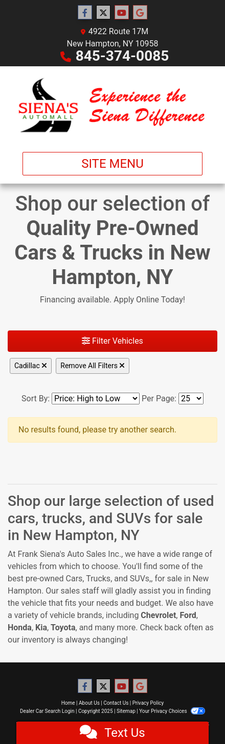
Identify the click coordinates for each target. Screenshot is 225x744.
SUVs (139, 578)
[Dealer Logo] (112, 105)
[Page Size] (191, 398)
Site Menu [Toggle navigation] (112, 164)
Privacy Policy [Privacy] (148, 703)
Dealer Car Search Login (47, 711)
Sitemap (126, 711)
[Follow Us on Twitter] (103, 12)
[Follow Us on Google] (140, 12)
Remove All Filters (92, 366)
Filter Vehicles (112, 341)
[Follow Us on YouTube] (122, 12)
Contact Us (115, 703)
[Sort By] (96, 398)
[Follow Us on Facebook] (85, 12)
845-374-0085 (122, 55)
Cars (74, 578)
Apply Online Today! (149, 299)
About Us (89, 703)
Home (68, 703)
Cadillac (30, 366)
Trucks (98, 578)
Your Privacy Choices (172, 711)
